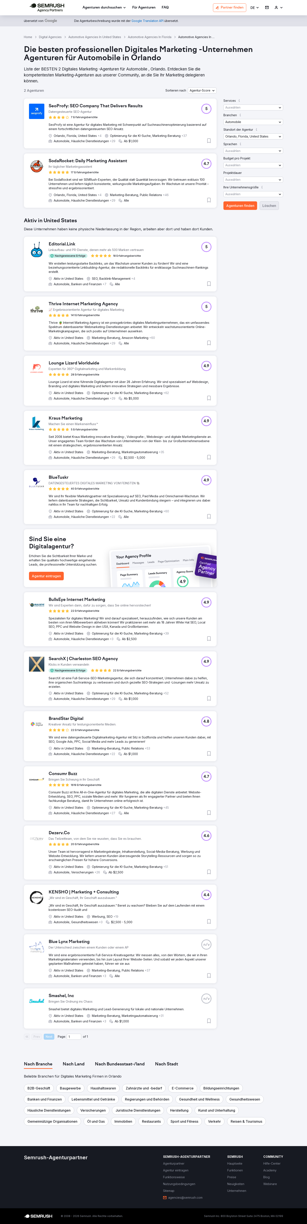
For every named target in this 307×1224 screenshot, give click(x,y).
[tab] (38, 1064)
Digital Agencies (50, 37)
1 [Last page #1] (87, 1036)
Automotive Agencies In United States (94, 37)
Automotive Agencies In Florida (149, 37)
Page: (62, 1036)
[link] (144, 7)
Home (28, 37)
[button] (255, 8)
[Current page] (74, 1036)
